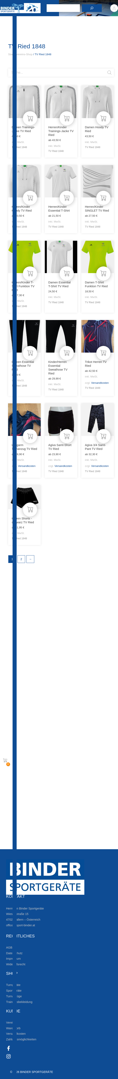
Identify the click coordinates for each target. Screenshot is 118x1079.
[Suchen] (92, 8)
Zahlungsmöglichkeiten (21, 1039)
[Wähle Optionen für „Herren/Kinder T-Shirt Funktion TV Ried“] (30, 273)
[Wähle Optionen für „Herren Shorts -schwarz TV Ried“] (30, 509)
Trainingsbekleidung (19, 1002)
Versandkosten (100, 382)
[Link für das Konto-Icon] (114, 8)
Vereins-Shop (24, 54)
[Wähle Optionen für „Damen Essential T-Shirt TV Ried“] (67, 273)
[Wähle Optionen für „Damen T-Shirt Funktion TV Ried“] (103, 273)
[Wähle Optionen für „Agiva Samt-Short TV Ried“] (67, 436)
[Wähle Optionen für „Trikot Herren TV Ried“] (103, 353)
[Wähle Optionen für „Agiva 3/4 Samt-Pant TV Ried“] (103, 436)
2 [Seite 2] (21, 559)
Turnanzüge (14, 996)
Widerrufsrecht (15, 964)
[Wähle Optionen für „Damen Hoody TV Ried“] (103, 118)
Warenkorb (13, 1028)
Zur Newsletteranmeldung (37, 794)
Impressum (13, 958)
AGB (9, 947)
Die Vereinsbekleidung (33, 832)
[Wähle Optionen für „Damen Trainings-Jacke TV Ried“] (30, 118)
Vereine (11, 1022)
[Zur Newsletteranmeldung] (10, 794)
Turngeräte (13, 985)
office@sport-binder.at (20, 925)
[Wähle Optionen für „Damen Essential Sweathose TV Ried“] (30, 353)
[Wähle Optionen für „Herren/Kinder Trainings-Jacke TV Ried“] (67, 118)
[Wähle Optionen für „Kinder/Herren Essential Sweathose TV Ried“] (67, 353)
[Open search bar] (10, 67)
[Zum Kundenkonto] (10, 845)
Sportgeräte (13, 990)
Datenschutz (14, 953)
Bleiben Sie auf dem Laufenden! (44, 781)
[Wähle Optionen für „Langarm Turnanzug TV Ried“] (30, 436)
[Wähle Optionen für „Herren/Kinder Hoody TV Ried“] (30, 198)
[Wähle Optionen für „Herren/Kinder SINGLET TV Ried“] (103, 198)
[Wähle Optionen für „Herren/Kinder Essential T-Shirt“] (67, 198)
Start (11, 54)
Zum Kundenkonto (30, 845)
